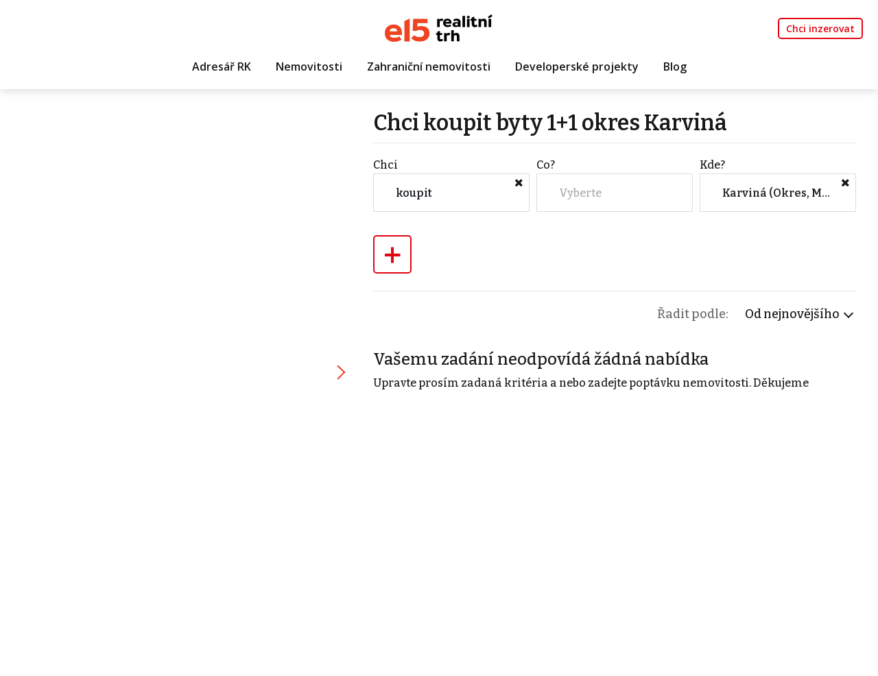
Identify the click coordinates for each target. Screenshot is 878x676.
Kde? (712, 164)
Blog (675, 66)
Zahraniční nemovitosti (428, 66)
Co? (545, 164)
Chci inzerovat (820, 28)
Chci (385, 164)
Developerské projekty (577, 66)
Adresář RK (221, 66)
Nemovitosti (309, 66)
